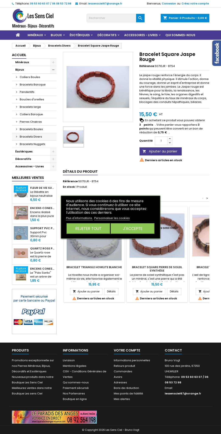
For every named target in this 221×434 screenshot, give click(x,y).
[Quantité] (161, 141)
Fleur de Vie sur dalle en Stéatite (42, 188)
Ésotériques (80, 35)
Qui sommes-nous (180, 35)
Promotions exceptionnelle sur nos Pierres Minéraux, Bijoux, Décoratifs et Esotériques (33, 365)
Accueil (19, 55)
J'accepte (132, 228)
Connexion (169, 3)
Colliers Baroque (31, 114)
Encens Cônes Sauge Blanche (42, 208)
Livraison (69, 360)
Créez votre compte (195, 3)
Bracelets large (30, 107)
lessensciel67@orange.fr (105, 3)
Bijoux (56, 35)
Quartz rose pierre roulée (42, 248)
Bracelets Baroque (33, 85)
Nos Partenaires (74, 393)
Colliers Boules (30, 77)
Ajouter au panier (159, 151)
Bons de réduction (126, 388)
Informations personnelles (132, 360)
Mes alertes (122, 399)
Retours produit (124, 366)
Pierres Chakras (31, 122)
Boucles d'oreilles (32, 99)
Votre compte (127, 350)
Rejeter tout (88, 228)
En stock (69, 187)
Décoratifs (107, 35)
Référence (146, 66)
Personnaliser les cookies (112, 218)
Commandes (123, 371)
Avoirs (118, 377)
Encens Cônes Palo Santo (42, 269)
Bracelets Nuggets (32, 144)
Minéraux (35, 35)
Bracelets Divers (31, 137)
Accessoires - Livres (141, 35)
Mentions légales (74, 366)
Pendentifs (27, 92)
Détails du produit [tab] (80, 171)
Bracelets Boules (31, 129)
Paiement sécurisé (76, 388)
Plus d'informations (79, 218)
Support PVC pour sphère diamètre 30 (42, 228)
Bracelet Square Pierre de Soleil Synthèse (157, 269)
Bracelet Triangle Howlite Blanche (94, 267)
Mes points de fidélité (128, 393)
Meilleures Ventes (28, 177)
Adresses (120, 382)
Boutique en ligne (75, 399)
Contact (173, 350)
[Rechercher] (116, 18)
